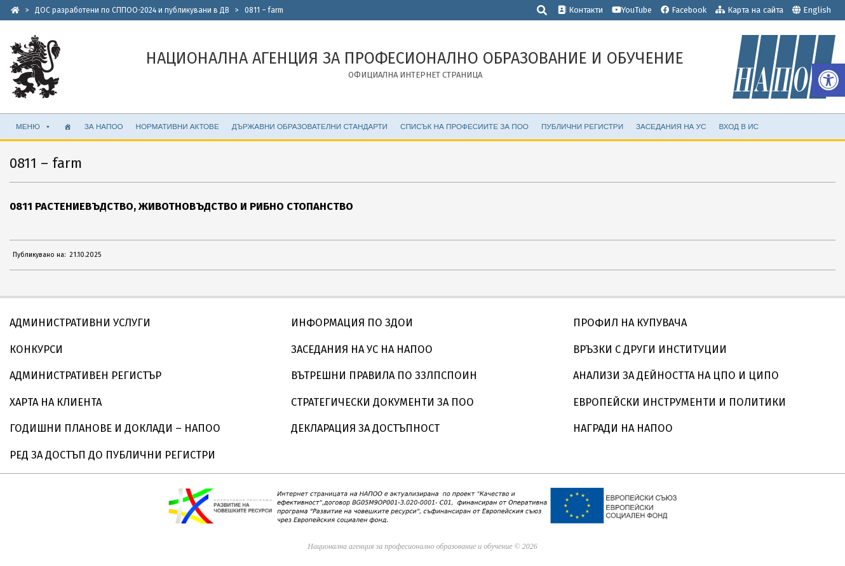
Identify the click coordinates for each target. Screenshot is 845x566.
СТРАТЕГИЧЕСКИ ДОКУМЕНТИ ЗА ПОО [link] (382, 402)
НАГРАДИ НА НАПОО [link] (623, 428)
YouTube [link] (632, 10)
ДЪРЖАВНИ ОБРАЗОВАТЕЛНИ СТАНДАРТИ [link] (310, 126)
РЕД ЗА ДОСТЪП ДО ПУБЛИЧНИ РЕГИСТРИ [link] (112, 455)
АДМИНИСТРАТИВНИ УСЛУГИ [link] (80, 323)
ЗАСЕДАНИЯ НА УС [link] (671, 126)
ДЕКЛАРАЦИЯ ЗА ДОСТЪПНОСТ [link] (365, 428)
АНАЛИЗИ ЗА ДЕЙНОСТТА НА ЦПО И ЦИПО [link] (676, 375)
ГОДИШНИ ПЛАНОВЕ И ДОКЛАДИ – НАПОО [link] (115, 428)
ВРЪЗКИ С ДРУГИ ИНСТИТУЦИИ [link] (650, 349)
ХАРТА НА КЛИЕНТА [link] (56, 402)
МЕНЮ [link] (33, 126)
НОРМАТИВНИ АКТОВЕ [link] (177, 126)
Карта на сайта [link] (749, 10)
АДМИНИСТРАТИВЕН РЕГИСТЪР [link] (85, 375)
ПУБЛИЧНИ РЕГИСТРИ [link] (582, 126)
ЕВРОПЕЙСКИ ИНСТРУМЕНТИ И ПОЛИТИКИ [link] (679, 402)
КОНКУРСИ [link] (36, 349)
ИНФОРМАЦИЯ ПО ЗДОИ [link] (352, 323)
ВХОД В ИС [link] (739, 126)
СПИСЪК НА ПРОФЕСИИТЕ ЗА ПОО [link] (464, 126)
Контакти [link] (580, 10)
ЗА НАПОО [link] (103, 126)
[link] (828, 80)
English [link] (817, 10)
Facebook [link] (683, 10)
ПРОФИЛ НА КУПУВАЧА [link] (630, 323)
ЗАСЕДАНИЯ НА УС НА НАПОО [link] (362, 349)
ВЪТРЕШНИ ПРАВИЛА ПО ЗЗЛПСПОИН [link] (384, 375)
